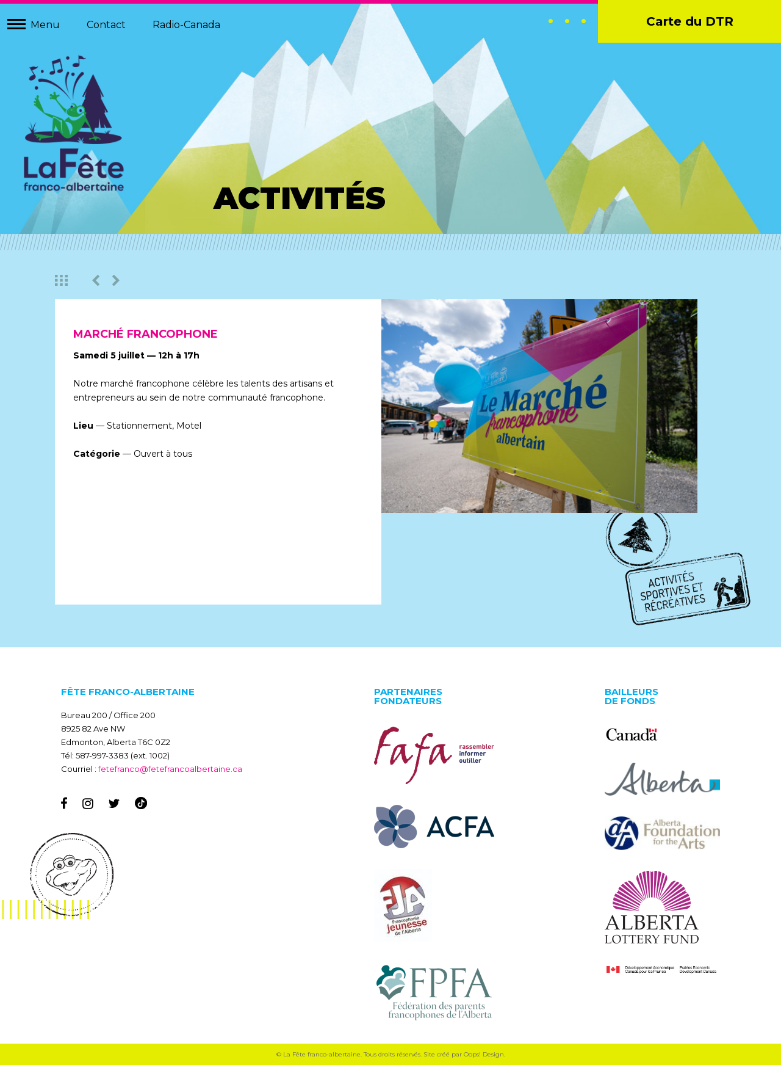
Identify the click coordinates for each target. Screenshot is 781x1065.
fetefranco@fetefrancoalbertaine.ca (170, 769)
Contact (106, 25)
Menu (45, 25)
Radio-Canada (186, 25)
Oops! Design (484, 1054)
